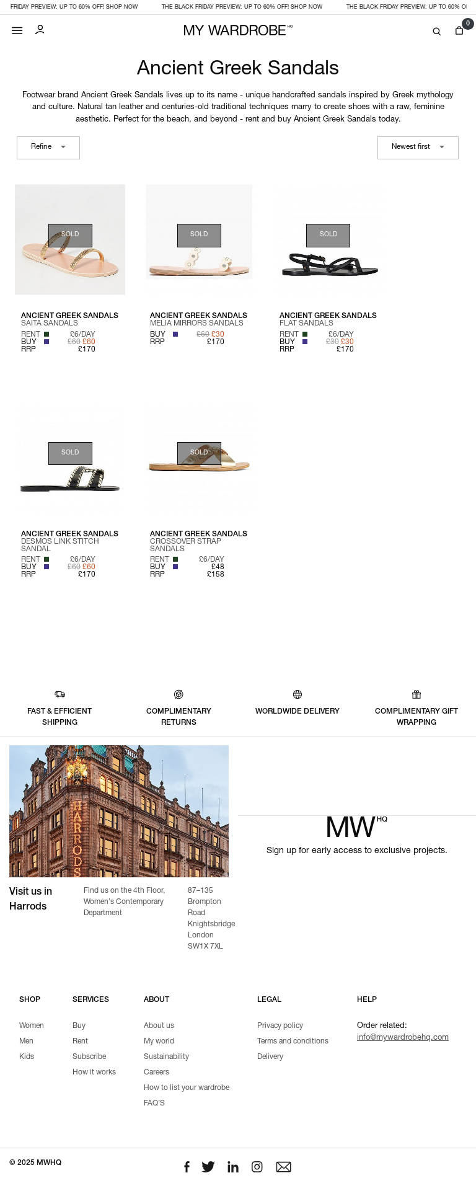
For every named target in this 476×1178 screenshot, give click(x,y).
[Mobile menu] (17, 27)
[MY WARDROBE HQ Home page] (238, 31)
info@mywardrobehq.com (403, 1038)
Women (31, 1026)
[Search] (437, 32)
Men (26, 1041)
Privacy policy (280, 1026)
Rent (80, 1041)
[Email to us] (284, 1167)
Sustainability (166, 1057)
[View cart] (459, 31)
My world (159, 1041)
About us (159, 1026)
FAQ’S (154, 1103)
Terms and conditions (292, 1041)
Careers (156, 1072)
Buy (79, 1026)
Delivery (270, 1057)
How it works (94, 1072)
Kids (26, 1057)
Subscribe (89, 1057)
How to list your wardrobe (186, 1088)
